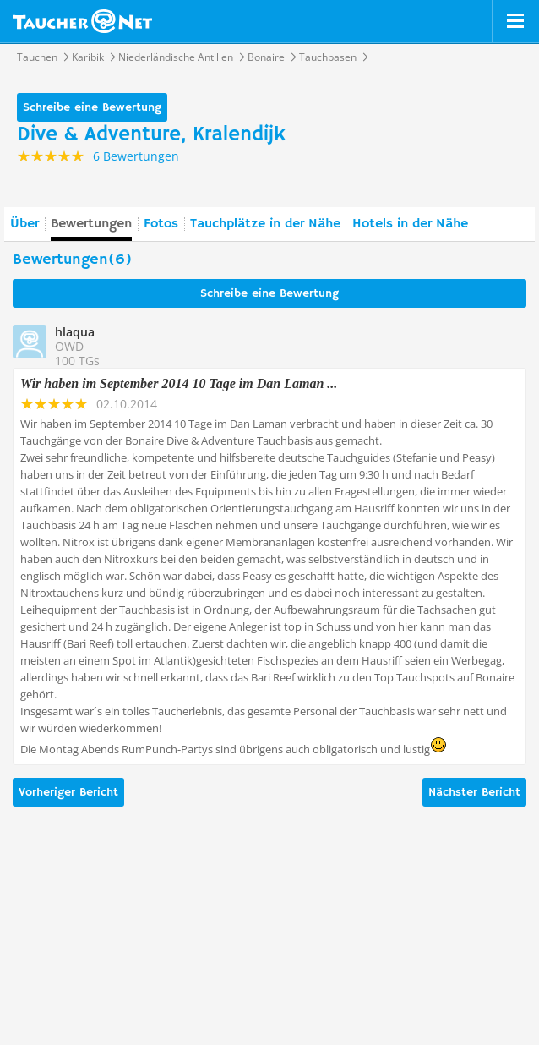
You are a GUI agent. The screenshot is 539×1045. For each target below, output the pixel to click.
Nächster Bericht (474, 792)
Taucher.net (82, 21)
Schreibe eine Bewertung (92, 107)
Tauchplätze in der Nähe (265, 224)
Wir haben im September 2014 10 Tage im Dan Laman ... (178, 383)
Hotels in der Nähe (410, 224)
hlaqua (75, 332)
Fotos (161, 224)
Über (24, 224)
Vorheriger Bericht (68, 792)
